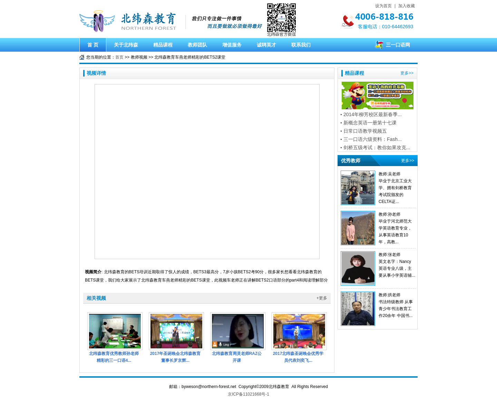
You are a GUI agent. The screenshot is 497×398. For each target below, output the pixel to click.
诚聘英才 (266, 45)
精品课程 (163, 45)
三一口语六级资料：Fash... (372, 139)
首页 (119, 57)
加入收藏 (406, 5)
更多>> (406, 73)
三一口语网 (398, 45)
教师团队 (197, 45)
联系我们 (301, 45)
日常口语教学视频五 (365, 131)
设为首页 (383, 5)
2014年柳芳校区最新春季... (372, 114)
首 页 (92, 45)
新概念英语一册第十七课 (370, 122)
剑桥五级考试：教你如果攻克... (376, 147)
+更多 (321, 298)
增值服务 (232, 45)
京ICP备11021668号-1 (248, 394)
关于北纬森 (126, 45)
